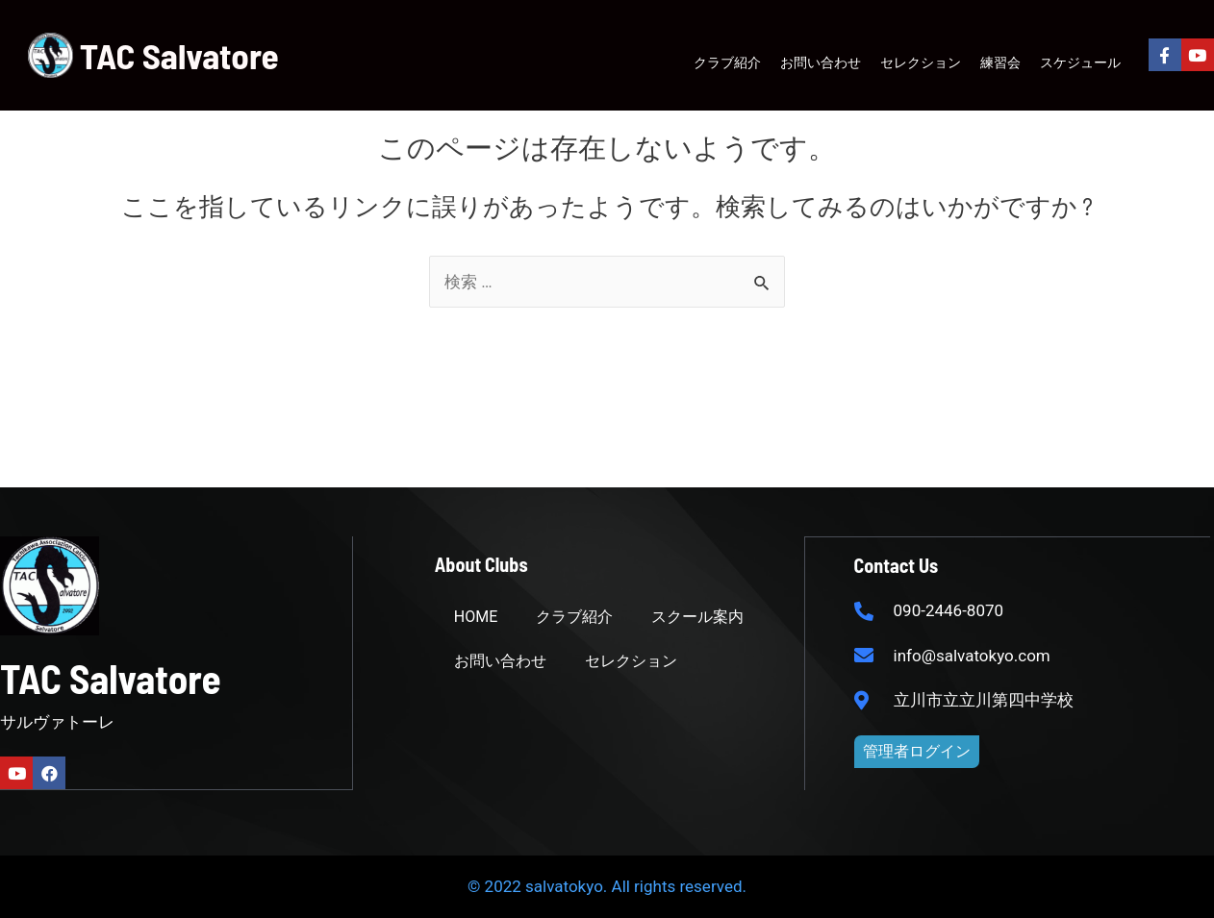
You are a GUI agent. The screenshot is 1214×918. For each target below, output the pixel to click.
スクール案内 (697, 617)
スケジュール (1080, 62)
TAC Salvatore (179, 55)
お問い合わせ (820, 62)
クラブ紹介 (727, 62)
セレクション (920, 62)
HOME (475, 617)
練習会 (1000, 62)
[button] (916, 750)
